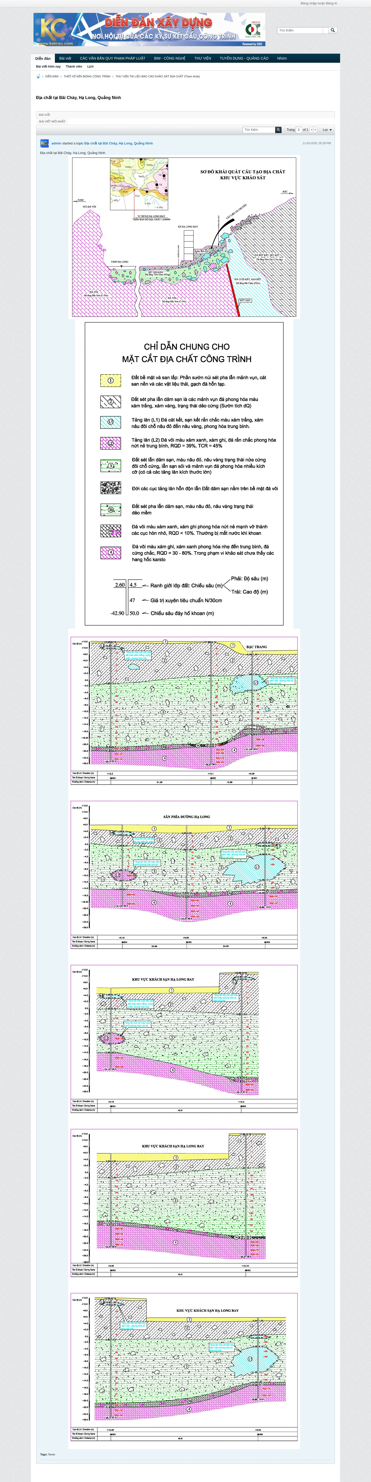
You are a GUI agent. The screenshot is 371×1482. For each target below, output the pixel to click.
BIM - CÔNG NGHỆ (169, 58)
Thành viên (74, 66)
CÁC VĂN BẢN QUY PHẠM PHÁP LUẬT (112, 58)
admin (56, 143)
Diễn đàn (42, 58)
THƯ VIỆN (202, 58)
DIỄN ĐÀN (51, 76)
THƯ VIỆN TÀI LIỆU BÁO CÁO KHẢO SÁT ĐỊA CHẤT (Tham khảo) (157, 76)
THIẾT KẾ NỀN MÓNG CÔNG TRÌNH (87, 76)
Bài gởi (44, 114)
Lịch (90, 66)
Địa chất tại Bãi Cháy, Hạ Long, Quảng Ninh (118, 143)
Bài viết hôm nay (48, 66)
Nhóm (282, 58)
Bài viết (65, 58)
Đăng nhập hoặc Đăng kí (319, 3)
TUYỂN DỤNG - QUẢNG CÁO (244, 58)
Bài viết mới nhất (52, 121)
